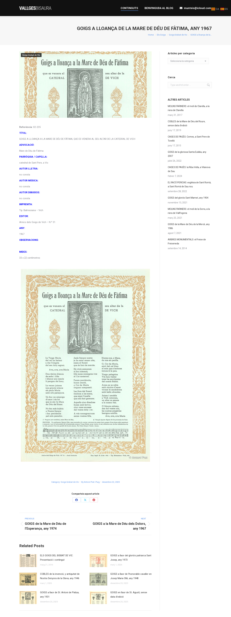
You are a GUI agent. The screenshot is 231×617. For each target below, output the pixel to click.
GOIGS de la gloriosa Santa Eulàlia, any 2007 (187, 154)
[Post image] (28, 560)
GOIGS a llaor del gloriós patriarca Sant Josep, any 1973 (130, 557)
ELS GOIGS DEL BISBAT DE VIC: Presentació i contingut (56, 557)
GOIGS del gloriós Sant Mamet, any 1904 (188, 197)
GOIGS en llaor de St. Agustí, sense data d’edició (128, 594)
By (90, 482)
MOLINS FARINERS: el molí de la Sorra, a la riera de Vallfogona (189, 211)
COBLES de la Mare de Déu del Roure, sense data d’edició (186, 123)
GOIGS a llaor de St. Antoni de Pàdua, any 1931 (59, 594)
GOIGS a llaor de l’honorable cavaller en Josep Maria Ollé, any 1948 (131, 576)
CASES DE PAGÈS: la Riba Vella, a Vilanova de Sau (189, 169)
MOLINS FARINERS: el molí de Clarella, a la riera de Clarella (189, 108)
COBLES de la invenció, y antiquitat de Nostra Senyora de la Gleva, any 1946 (60, 576)
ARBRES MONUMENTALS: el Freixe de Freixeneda (187, 241)
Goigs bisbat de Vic (31, 55)
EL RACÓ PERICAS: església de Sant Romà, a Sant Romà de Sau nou (189, 184)
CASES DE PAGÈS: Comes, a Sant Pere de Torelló (189, 138)
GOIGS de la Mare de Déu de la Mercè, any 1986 (189, 226)
